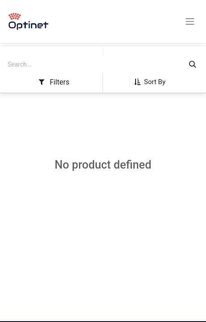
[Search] (193, 64)
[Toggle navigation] (190, 21)
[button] (153, 82)
